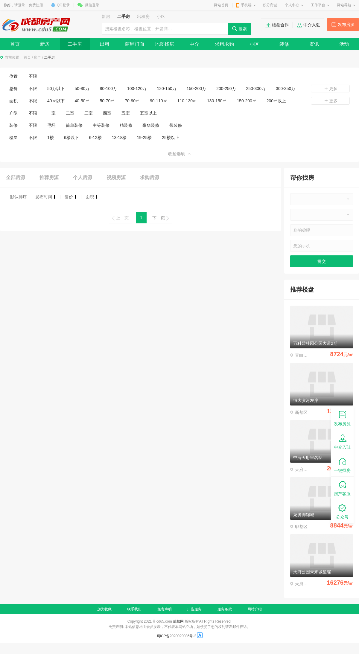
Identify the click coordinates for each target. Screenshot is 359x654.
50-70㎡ (107, 100)
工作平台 (318, 5)
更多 (330, 89)
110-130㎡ (187, 100)
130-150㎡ (216, 100)
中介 (194, 44)
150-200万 (196, 88)
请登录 (19, 5)
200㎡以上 (276, 100)
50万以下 (56, 88)
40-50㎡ (82, 100)
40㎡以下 (56, 100)
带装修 (175, 125)
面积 (92, 196)
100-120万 (137, 88)
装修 (284, 44)
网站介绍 (254, 609)
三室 (88, 113)
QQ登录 (63, 5)
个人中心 (292, 5)
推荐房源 (49, 177)
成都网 (178, 621)
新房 (45, 44)
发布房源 (346, 24)
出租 (104, 44)
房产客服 (342, 488)
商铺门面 (134, 44)
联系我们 (134, 609)
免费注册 (36, 5)
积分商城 (270, 5)
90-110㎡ (158, 100)
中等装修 (101, 125)
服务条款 (224, 609)
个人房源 (82, 177)
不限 (33, 76)
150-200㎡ (246, 100)
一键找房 (342, 464)
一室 (51, 113)
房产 (37, 57)
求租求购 (224, 44)
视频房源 (116, 177)
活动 (344, 44)
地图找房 (164, 44)
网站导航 (344, 5)
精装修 (126, 125)
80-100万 (108, 88)
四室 (107, 113)
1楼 (50, 137)
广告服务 (194, 609)
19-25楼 (144, 137)
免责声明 (164, 609)
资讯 (314, 44)
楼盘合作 (280, 24)
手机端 (246, 5)
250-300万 (256, 88)
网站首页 (221, 5)
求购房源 (149, 177)
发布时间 (45, 196)
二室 (70, 113)
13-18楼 (119, 137)
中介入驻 (311, 24)
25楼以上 (170, 137)
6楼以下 (71, 137)
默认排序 (18, 196)
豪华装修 (150, 125)
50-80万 (82, 88)
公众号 (342, 511)
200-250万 (226, 88)
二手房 (75, 44)
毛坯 (51, 125)
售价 (71, 196)
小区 (254, 44)
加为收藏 (104, 609)
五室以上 (148, 113)
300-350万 (285, 88)
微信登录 (92, 5)
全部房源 (15, 177)
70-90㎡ (132, 100)
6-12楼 (95, 137)
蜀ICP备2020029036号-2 (176, 636)
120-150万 (166, 88)
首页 (15, 44)
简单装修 (74, 125)
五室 (125, 113)
